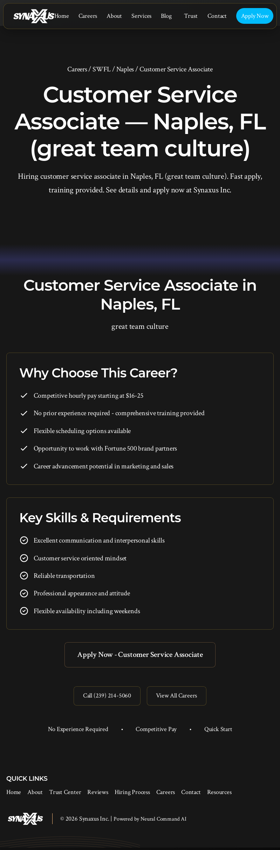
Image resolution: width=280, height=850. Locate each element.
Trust (190, 16)
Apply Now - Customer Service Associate (140, 655)
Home (61, 16)
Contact (217, 16)
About (114, 16)
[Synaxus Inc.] (34, 16)
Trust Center (65, 795)
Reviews (97, 795)
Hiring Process (132, 795)
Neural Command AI (163, 821)
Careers (87, 16)
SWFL (102, 69)
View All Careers (178, 697)
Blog (166, 16)
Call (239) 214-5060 (105, 697)
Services (141, 16)
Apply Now (255, 16)
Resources (219, 795)
